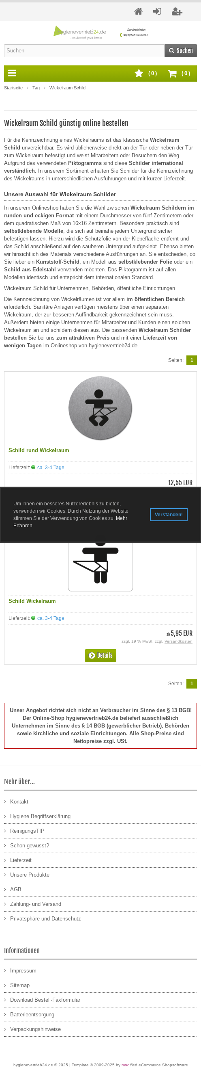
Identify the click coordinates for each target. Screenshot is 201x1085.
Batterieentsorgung (29, 1014)
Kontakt (16, 801)
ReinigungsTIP (24, 830)
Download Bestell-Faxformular (42, 999)
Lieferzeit (18, 859)
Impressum (20, 970)
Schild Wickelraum (32, 601)
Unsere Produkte (26, 874)
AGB (12, 889)
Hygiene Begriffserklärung (37, 815)
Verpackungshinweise (32, 1028)
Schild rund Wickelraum (39, 450)
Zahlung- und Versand (32, 903)
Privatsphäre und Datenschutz (42, 918)
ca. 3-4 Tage (50, 467)
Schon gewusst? (26, 845)
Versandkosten (178, 641)
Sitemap (17, 984)
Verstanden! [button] (169, 515)
